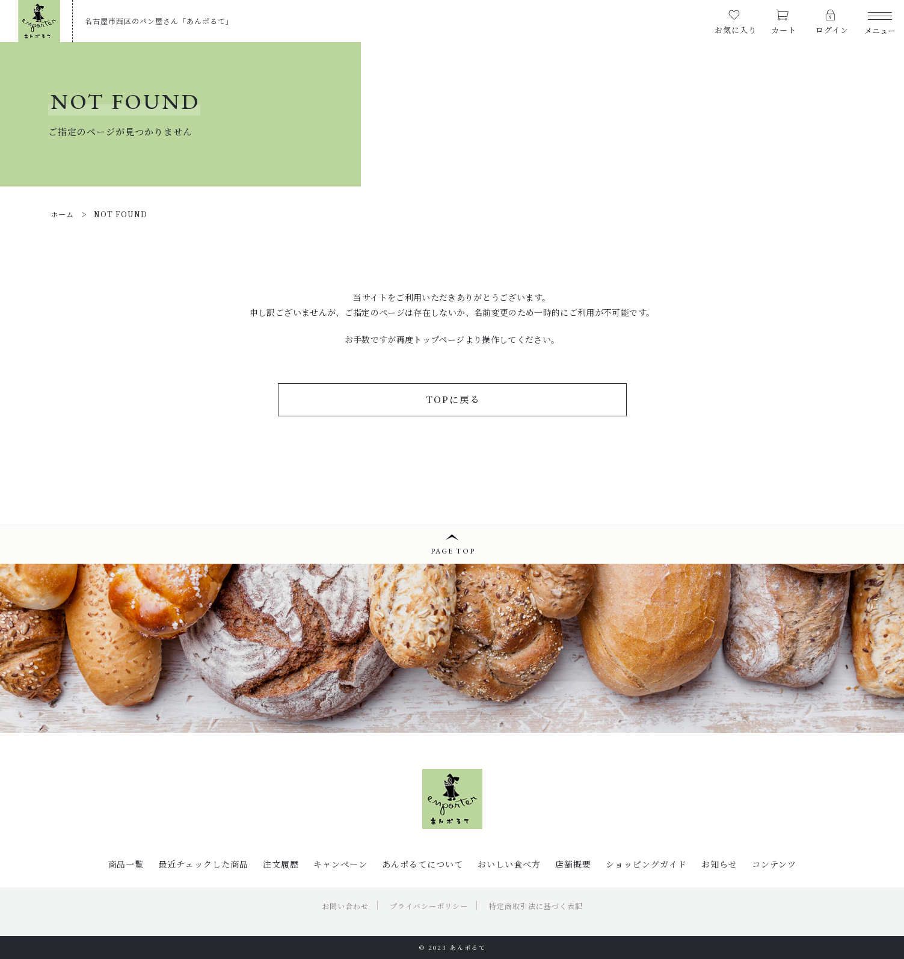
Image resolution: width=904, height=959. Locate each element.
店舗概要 (573, 864)
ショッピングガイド (646, 864)
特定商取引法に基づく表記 (536, 906)
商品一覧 (126, 864)
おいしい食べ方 (509, 864)
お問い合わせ (345, 906)
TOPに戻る (453, 399)
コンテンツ (774, 864)
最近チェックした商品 (203, 864)
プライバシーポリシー (429, 906)
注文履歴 (281, 864)
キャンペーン (340, 864)
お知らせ (719, 864)
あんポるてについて (422, 864)
